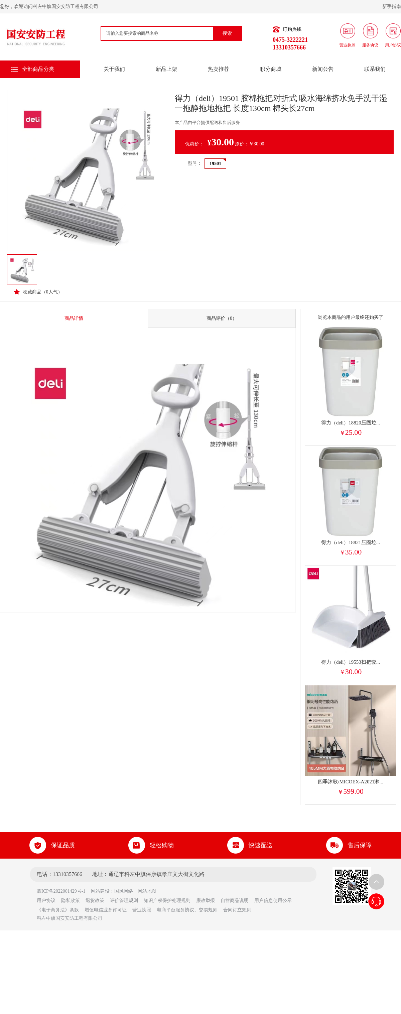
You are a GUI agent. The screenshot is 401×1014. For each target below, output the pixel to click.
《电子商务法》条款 (58, 909)
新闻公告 (322, 69)
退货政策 (95, 900)
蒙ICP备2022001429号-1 (63, 891)
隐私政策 (70, 900)
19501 (215, 163)
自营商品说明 (235, 900)
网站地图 (147, 891)
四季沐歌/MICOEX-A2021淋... (350, 781)
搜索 (227, 33)
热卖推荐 (218, 69)
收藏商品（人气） (38, 291)
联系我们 (375, 69)
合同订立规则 (237, 909)
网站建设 (100, 891)
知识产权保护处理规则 (167, 900)
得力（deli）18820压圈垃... (350, 422)
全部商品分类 (38, 69)
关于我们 (114, 69)
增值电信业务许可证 (106, 909)
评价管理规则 (124, 900)
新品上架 (166, 69)
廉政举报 (205, 900)
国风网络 (123, 891)
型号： (195, 163)
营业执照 (141, 909)
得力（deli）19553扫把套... (350, 662)
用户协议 (46, 900)
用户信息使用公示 (273, 900)
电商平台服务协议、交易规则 (187, 909)
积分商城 (270, 69)
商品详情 (73, 318)
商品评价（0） (222, 318)
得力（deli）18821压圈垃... (350, 542)
